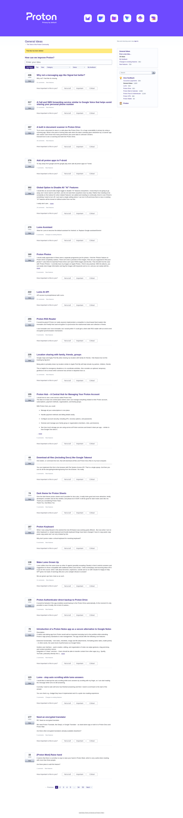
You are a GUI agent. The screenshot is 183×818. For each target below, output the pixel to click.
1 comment (40, 768)
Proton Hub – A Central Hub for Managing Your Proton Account (68, 394)
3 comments (40, 609)
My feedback (92, 67)
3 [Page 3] (63, 787)
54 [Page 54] (78, 787)
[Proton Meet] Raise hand (49, 755)
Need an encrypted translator (51, 717)
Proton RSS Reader (46, 319)
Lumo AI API (43, 292)
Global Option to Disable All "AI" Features (57, 187)
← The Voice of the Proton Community (37, 44)
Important (80, 88)
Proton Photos (44, 254)
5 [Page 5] (70, 787)
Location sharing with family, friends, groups (59, 354)
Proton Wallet (127, 99)
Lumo (125, 86)
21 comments (40, 299)
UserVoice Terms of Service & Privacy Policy (91, 812)
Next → (89, 787)
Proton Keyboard (45, 527)
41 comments (40, 82)
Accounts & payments (130, 81)
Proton (126, 103)
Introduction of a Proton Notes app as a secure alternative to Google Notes (74, 629)
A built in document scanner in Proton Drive (58, 127)
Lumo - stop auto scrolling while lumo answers (60, 677)
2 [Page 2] (60, 787)
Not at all (68, 88)
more (52, 203)
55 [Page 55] (83, 787)
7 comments (40, 167)
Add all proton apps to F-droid (52, 160)
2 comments (40, 473)
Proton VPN (127, 96)
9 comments (40, 272)
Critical (94, 88)
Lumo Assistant (44, 227)
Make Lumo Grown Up (48, 562)
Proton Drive (127, 88)
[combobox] (136, 72)
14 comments (40, 207)
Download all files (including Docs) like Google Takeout (64, 457)
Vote (29, 81)
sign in (136, 41)
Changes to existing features (53, 234)
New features (50, 82)
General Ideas (128, 83)
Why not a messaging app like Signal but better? (61, 75)
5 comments (40, 234)
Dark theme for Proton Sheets (51, 493)
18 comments (40, 140)
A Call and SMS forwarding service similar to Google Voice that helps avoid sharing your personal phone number (74, 103)
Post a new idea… (125, 54)
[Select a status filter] (79, 67)
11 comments (40, 374)
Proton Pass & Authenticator (132, 93)
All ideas (122, 56)
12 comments (40, 107)
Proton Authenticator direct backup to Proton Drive (62, 600)
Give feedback (128, 78)
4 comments (40, 507)
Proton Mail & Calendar (130, 91)
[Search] (154, 72)
